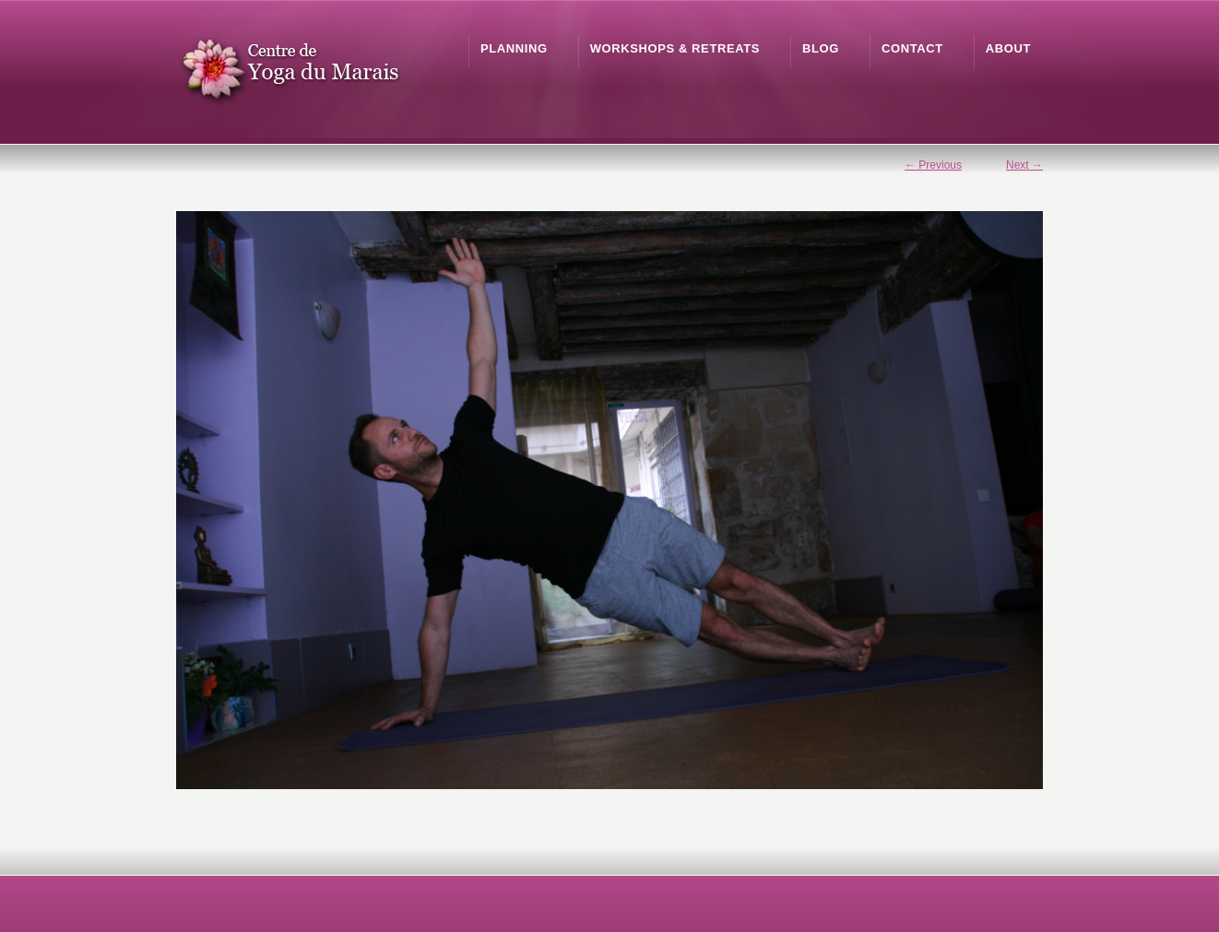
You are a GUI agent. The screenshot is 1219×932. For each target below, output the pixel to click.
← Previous (933, 165)
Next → (1024, 165)
